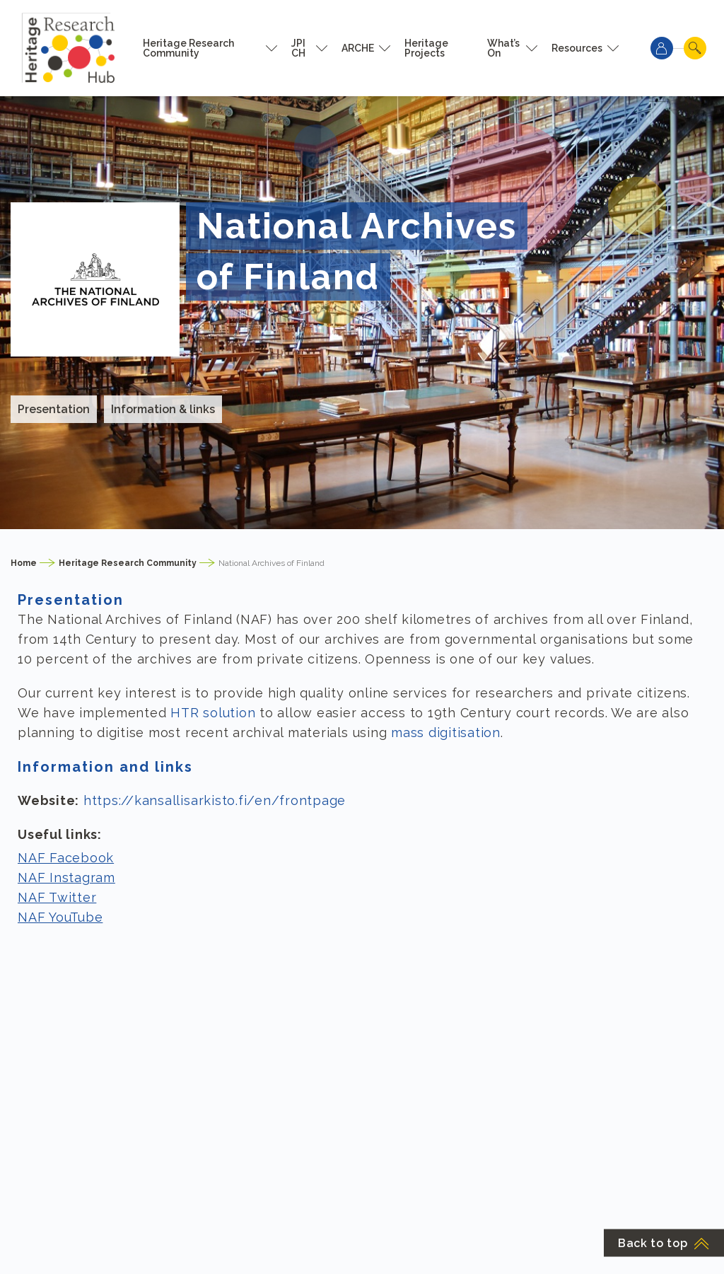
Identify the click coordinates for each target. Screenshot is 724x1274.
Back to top (664, 1243)
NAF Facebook (66, 857)
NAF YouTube (60, 917)
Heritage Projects (426, 48)
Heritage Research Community (188, 48)
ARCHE (357, 48)
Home (24, 563)
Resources (576, 48)
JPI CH (298, 48)
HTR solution (212, 712)
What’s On (503, 48)
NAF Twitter (57, 897)
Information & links (163, 409)
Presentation (54, 409)
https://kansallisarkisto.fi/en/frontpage (214, 800)
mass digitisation (446, 732)
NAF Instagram (66, 877)
